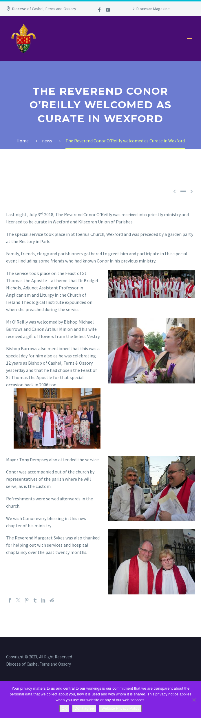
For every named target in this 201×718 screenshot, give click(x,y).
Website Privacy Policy (120, 708)
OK (64, 708)
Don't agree (84, 708)
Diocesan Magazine (153, 8)
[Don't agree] (194, 700)
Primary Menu (189, 38)
